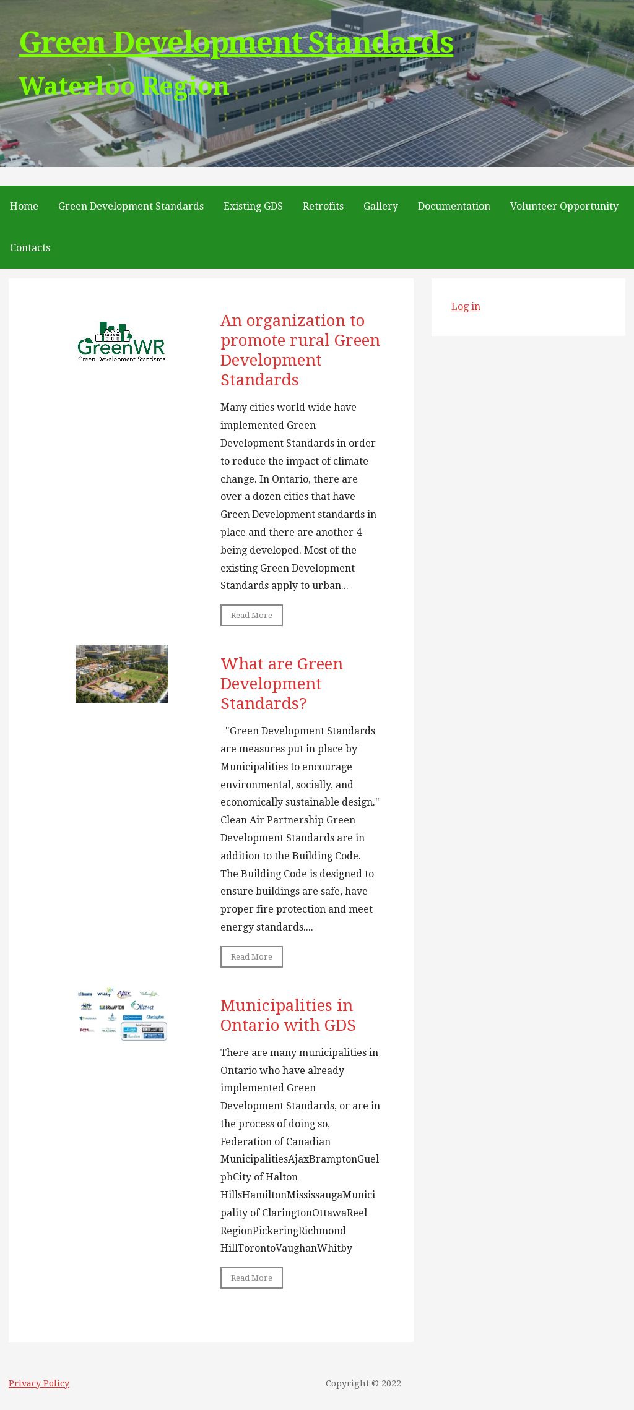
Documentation (454, 206)
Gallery (380, 206)
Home (24, 206)
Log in (465, 306)
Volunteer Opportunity (564, 206)
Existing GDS (253, 206)
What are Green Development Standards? (281, 684)
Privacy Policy (39, 1383)
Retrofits (323, 206)
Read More (251, 615)
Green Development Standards (236, 42)
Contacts (30, 248)
